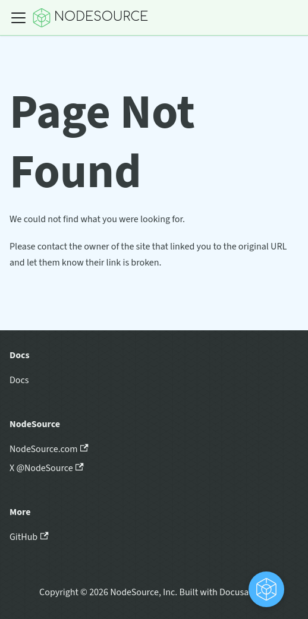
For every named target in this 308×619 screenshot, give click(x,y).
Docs (19, 380)
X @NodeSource (47, 468)
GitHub (29, 537)
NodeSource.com (49, 449)
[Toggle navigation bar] (18, 18)
